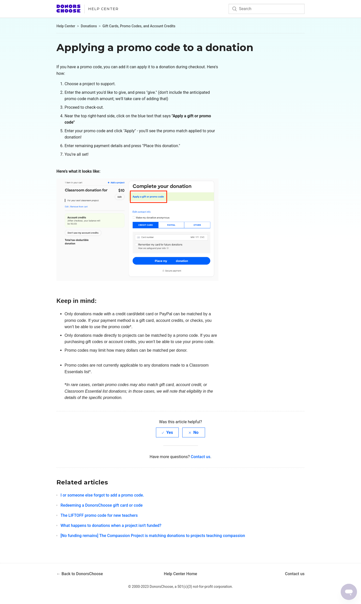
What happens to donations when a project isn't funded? (111, 525)
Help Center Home (180, 573)
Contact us (200, 456)
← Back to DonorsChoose (79, 573)
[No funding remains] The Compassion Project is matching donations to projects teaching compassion (153, 535)
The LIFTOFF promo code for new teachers (99, 515)
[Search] (267, 9)
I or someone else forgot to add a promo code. (102, 495)
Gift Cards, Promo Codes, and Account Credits (139, 26)
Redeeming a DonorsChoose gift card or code (102, 505)
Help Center (103, 9)
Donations (89, 26)
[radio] (167, 432)
